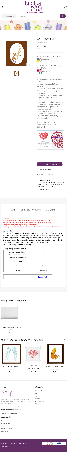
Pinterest (53, 174)
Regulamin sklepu (40, 396)
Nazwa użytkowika (6, 428)
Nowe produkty (39, 401)
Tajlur (11, 329)
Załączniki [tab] (51, 210)
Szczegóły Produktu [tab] (31, 210)
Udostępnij (46, 174)
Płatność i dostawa (40, 390)
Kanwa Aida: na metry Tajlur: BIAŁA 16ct (11, 327)
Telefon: (9, 413)
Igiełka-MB (11, 369)
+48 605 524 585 (12, 413)
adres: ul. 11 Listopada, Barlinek (11, 407)
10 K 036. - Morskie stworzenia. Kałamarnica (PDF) (55, 366)
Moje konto (4, 431)
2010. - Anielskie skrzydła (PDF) (11, 366)
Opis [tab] (12, 210)
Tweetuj (49, 174)
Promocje (37, 398)
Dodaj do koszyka (50, 164)
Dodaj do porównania (44, 169)
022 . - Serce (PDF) (33, 369)
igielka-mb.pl (14, 443)
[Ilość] (39, 159)
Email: (3, 409)
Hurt (36, 393)
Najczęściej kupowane (41, 403)
